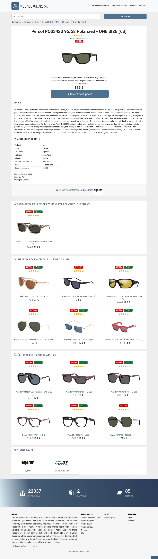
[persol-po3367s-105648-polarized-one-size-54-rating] (33, 215)
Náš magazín (109, 518)
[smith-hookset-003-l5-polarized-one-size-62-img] (123, 283)
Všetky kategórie (137, 6)
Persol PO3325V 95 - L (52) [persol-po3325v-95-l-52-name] (79, 435)
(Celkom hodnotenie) (79, 38)
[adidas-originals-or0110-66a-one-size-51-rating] (123, 314)
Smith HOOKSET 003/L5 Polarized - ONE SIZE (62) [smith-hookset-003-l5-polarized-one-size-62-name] (123, 297)
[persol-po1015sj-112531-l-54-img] (123, 422)
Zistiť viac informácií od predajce (79, 190)
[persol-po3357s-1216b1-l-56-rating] (123, 366)
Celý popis (82, 83)
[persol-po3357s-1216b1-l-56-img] (123, 379)
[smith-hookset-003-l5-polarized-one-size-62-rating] (123, 271)
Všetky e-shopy (87, 527)
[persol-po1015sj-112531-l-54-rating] (123, 409)
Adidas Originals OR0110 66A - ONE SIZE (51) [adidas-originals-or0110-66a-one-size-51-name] (123, 339)
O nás (130, 518)
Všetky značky (86, 524)
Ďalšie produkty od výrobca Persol (35, 354)
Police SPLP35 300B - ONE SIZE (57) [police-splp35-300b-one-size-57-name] (79, 339)
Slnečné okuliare (119, 6)
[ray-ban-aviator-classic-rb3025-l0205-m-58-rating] (33, 314)
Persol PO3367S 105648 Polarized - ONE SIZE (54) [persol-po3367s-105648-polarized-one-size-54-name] (33, 242)
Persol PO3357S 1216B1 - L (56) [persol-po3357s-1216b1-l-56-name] (124, 392)
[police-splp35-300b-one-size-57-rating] (78, 314)
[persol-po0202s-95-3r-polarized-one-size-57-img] (33, 379)
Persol (24, 177)
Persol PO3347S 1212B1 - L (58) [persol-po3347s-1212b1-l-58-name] (78, 392)
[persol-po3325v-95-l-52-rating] (78, 409)
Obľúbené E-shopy (24, 450)
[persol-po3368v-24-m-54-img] (33, 422)
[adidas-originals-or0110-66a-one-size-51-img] (123, 326)
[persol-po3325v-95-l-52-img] (78, 422)
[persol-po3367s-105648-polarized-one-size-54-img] (33, 228)
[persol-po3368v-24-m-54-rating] (33, 409)
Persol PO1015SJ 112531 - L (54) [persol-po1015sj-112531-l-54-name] (123, 435)
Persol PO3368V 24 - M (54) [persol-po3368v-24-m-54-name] (33, 435)
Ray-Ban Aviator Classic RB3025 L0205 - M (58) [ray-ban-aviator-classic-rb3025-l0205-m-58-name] (33, 339)
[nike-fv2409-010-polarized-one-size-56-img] (78, 283)
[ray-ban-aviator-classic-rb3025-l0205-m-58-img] (33, 326)
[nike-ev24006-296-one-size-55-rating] (33, 271)
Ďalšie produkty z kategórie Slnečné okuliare (42, 259)
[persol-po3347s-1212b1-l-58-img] (78, 379)
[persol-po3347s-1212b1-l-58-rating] (78, 366)
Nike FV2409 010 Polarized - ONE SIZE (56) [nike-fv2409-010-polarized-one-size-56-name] (78, 296)
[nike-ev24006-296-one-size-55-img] (33, 283)
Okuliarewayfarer (19, 546)
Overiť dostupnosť (80, 94)
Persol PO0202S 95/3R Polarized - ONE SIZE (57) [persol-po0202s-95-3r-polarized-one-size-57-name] (34, 393)
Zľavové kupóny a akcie (90, 518)
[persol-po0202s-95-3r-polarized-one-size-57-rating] (33, 366)
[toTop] (154, 557)
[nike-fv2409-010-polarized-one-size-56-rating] (78, 271)
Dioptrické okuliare (100, 6)
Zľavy (83, 533)
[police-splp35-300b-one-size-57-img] (78, 326)
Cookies (131, 521)
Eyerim (26, 180)
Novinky (84, 530)
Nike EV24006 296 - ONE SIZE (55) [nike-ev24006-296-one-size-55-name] (33, 296)
